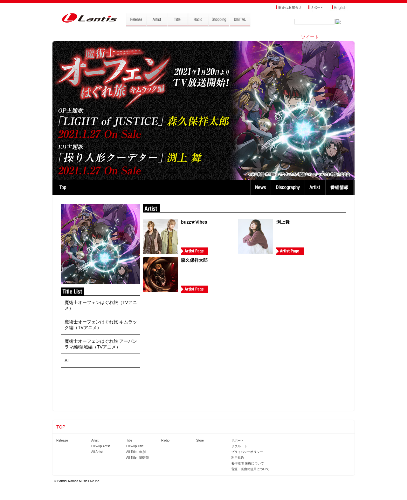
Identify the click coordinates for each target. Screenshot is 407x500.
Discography (289, 187)
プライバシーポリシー (247, 452)
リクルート (239, 446)
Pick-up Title (134, 446)
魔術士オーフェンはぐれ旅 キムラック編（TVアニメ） (101, 324)
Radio (165, 440)
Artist (316, 187)
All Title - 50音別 (137, 457)
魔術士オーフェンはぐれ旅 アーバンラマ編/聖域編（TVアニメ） (101, 344)
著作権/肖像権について (247, 463)
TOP (62, 187)
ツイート (310, 36)
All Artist (97, 452)
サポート (237, 440)
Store (200, 440)
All (67, 360)
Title (129, 440)
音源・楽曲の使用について (250, 469)
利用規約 (237, 457)
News (261, 187)
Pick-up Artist (100, 446)
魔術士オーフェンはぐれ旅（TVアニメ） (101, 305)
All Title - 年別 (136, 452)
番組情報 (340, 187)
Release (62, 440)
